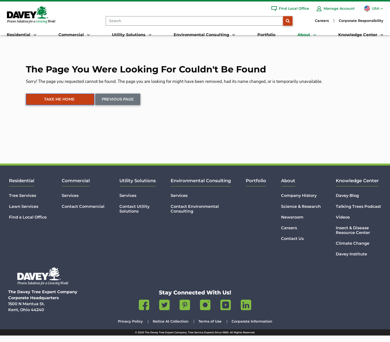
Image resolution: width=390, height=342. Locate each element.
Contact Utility (134, 215)
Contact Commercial (83, 212)
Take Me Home (59, 106)
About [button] (304, 34)
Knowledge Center (357, 187)
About (288, 187)
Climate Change (352, 249)
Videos (343, 223)
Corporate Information (252, 328)
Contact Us (292, 245)
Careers (322, 20)
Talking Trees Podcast (358, 212)
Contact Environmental (195, 215)
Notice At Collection (171, 328)
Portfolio (266, 34)
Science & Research (301, 212)
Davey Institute (351, 260)
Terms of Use (210, 328)
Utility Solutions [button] (129, 34)
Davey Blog (347, 202)
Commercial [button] (71, 34)
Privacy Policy (130, 328)
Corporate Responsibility (361, 20)
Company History (299, 202)
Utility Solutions (137, 187)
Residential (21, 187)
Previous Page (118, 106)
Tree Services (22, 202)
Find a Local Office (28, 223)
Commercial (76, 187)
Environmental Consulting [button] (202, 34)
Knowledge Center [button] (358, 34)
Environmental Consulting (201, 187)
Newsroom (292, 223)
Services (70, 202)
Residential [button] (19, 34)
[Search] (194, 21)
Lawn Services (23, 212)
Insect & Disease (353, 236)
